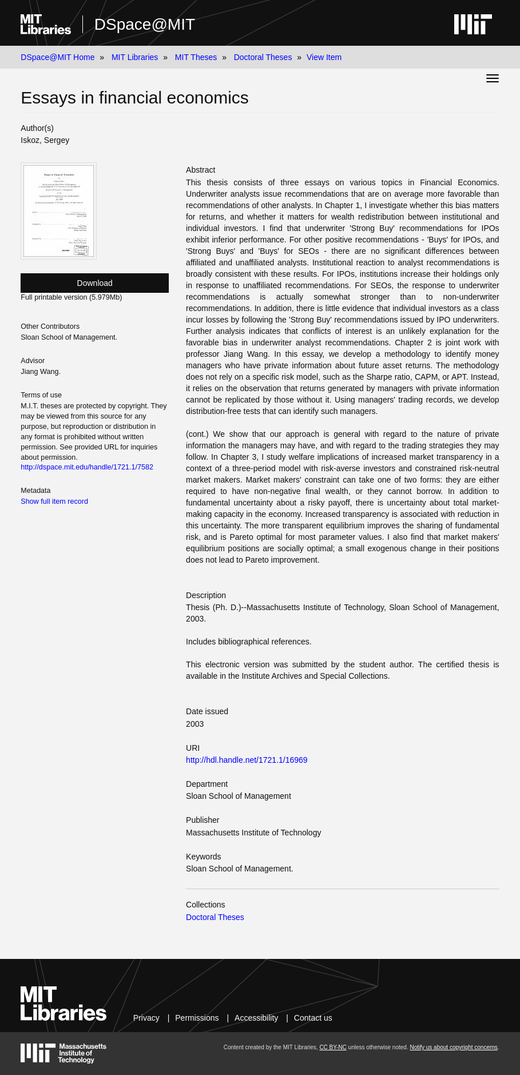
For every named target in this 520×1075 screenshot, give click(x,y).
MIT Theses (196, 57)
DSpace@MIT (144, 24)
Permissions (197, 1017)
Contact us (313, 1017)
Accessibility (256, 1017)
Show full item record (54, 501)
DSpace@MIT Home (57, 57)
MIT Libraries (135, 57)
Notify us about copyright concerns (453, 1047)
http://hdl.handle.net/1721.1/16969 (247, 760)
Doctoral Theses (263, 57)
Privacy (146, 1017)
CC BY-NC (332, 1047)
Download (95, 283)
